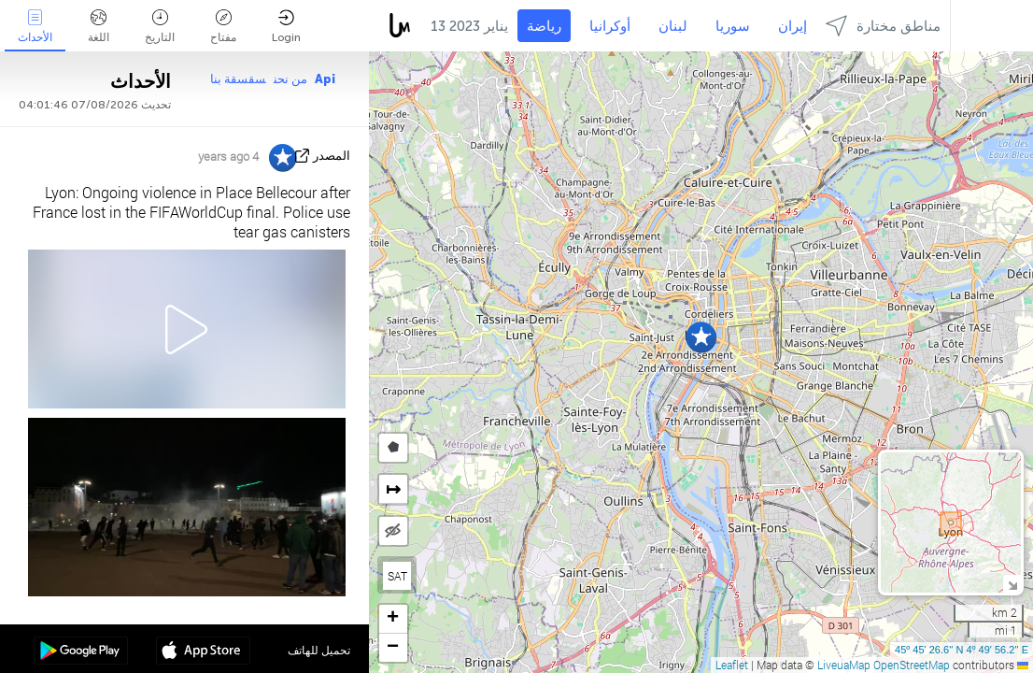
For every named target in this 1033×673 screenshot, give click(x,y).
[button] (701, 337)
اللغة (98, 26)
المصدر (331, 156)
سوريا (732, 26)
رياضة (544, 26)
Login (286, 26)
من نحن (290, 79)
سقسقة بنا (238, 79)
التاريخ (160, 26)
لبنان (672, 26)
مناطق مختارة (883, 25)
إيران (792, 26)
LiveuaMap (843, 664)
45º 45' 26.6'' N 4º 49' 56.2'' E (961, 649)
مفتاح (223, 26)
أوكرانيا (609, 26)
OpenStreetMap (911, 664)
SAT (397, 575)
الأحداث (35, 26)
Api (325, 79)
